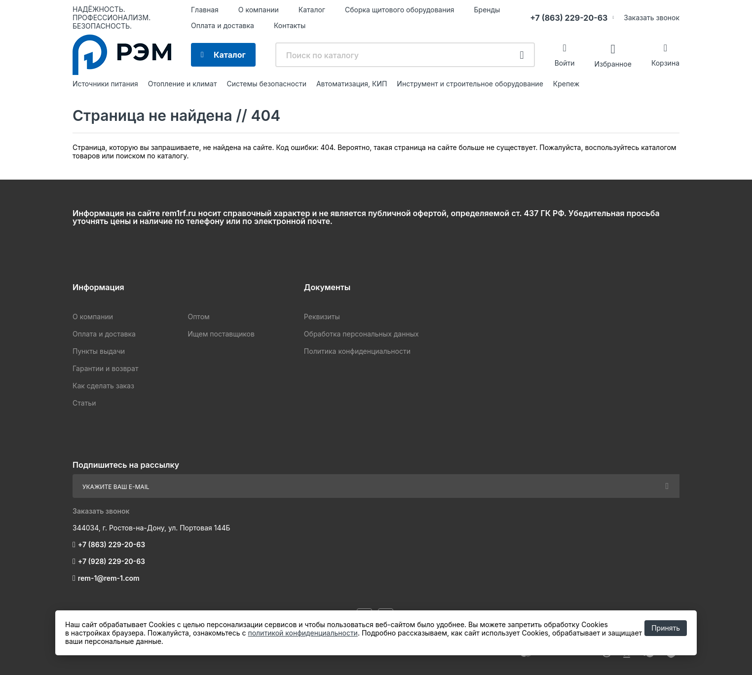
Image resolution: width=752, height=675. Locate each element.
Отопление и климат (182, 83)
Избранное (612, 63)
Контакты (289, 25)
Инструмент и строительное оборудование (470, 83)
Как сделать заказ (103, 385)
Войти (565, 63)
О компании (258, 9)
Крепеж (566, 83)
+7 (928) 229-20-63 (111, 561)
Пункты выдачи (99, 351)
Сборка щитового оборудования (399, 9)
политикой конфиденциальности (302, 633)
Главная (205, 9)
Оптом (198, 316)
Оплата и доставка (222, 25)
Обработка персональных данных (361, 334)
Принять (665, 628)
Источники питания (105, 83)
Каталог (312, 9)
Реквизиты (322, 316)
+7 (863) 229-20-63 (568, 18)
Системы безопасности (266, 83)
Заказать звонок (651, 17)
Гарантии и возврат (105, 368)
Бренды (487, 9)
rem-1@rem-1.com (109, 578)
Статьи (84, 403)
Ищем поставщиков (221, 334)
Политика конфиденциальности (357, 351)
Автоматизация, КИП (351, 83)
